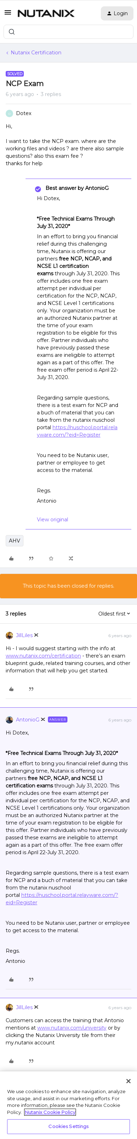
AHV (14, 541)
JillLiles (24, 635)
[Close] (128, 1081)
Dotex (23, 113)
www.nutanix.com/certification (43, 656)
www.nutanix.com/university (71, 1028)
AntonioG (27, 720)
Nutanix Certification (36, 52)
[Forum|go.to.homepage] (46, 13)
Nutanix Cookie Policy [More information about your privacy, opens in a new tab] (50, 1112)
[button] (8, 15)
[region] (68, 1105)
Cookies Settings (68, 1126)
